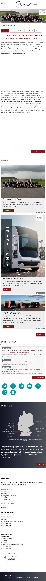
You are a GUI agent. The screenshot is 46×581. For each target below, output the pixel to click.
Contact (10, 577)
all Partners (40, 464)
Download (7, 289)
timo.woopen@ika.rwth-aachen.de (13, 544)
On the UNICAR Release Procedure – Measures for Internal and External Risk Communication (21, 370)
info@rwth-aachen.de (9, 496)
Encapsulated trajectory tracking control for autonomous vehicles (21, 362)
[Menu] (3, 6)
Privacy (36, 577)
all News (40, 335)
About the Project (38, 152)
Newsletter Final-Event (13, 278)
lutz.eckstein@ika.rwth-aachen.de (13, 522)
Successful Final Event (12, 199)
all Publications (38, 377)
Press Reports (19, 577)
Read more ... (8, 210)
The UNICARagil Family (13, 313)
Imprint (29, 577)
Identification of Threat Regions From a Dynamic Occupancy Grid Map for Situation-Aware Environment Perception (22, 351)
